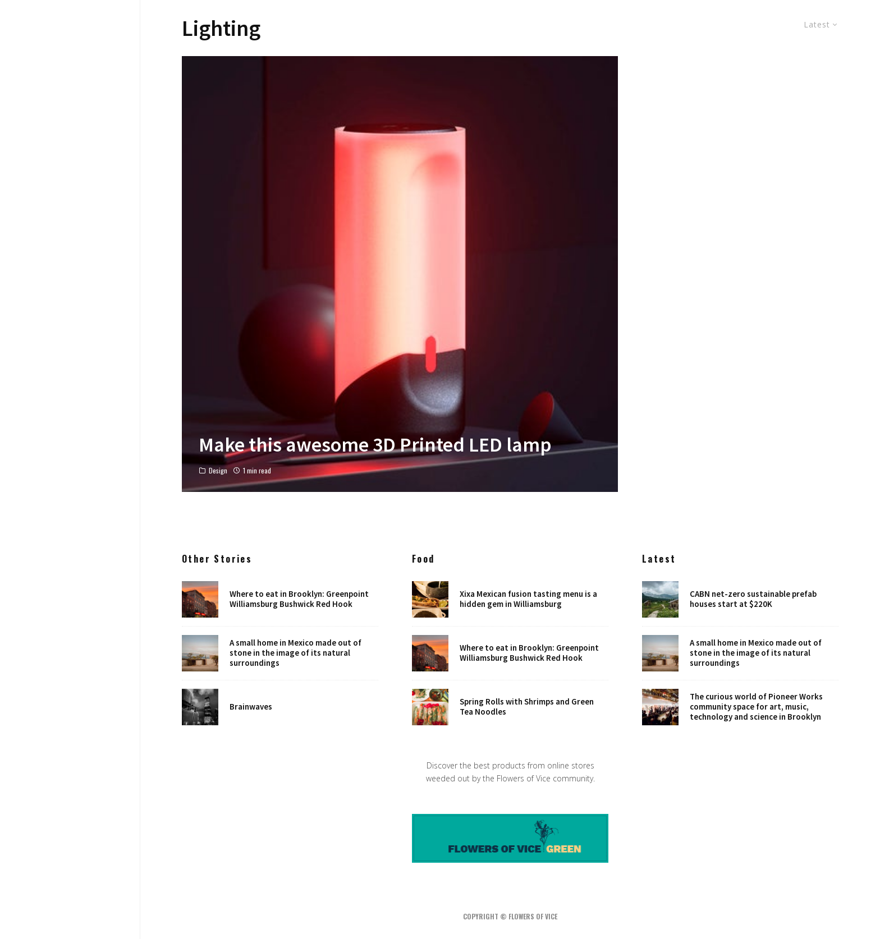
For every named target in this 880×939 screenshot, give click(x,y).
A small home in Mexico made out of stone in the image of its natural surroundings (295, 653)
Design (70, 409)
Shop (70, 547)
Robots (70, 507)
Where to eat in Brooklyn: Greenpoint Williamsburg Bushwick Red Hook (299, 599)
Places (70, 527)
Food (70, 429)
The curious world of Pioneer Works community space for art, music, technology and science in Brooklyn (756, 708)
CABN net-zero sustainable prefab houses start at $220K (753, 599)
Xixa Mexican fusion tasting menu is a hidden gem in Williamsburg (528, 599)
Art (70, 468)
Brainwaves (251, 708)
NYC (70, 488)
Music (70, 449)
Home (70, 390)
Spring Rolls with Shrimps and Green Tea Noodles (527, 708)
